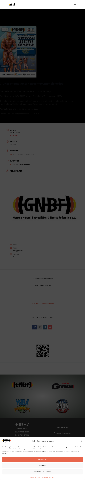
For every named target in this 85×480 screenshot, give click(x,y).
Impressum (52, 477)
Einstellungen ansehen (42, 472)
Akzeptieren (42, 459)
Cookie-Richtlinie (35, 477)
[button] (81, 441)
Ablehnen (42, 465)
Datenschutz (44, 477)
